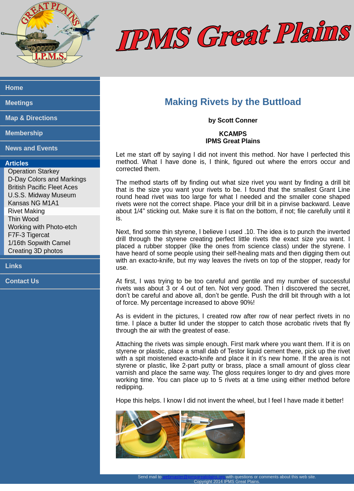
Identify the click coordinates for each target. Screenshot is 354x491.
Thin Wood (23, 219)
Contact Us (19, 281)
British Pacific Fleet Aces (43, 187)
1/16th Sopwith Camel (39, 243)
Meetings (16, 102)
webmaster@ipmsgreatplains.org (194, 476)
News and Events (29, 148)
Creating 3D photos (35, 250)
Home (11, 87)
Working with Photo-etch (42, 227)
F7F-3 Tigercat (28, 235)
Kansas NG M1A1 (33, 203)
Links (11, 266)
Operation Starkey (33, 171)
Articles (14, 163)
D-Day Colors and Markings (47, 179)
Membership (21, 133)
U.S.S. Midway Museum (42, 195)
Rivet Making (26, 211)
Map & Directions (28, 118)
